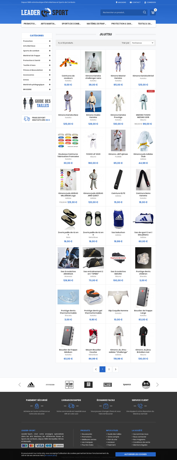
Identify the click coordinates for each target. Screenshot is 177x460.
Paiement (112, 445)
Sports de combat (72, 23)
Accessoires (28, 75)
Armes (26, 80)
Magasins (121, 2)
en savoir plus (50, 455)
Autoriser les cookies (135, 454)
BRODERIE (27, 89)
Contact (135, 2)
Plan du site (112, 439)
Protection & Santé (122, 23)
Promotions (87, 437)
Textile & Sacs (145, 23)
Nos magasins (139, 439)
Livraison (111, 442)
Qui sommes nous (140, 434)
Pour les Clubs (87, 445)
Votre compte (113, 437)
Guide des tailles (114, 434)
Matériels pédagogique (33, 84)
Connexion (150, 2)
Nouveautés (87, 434)
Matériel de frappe (97, 23)
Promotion (30, 23)
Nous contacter (139, 437)
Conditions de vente (141, 442)
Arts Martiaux (49, 23)
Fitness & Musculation (33, 70)
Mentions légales (140, 445)
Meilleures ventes (89, 439)
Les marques (87, 442)
